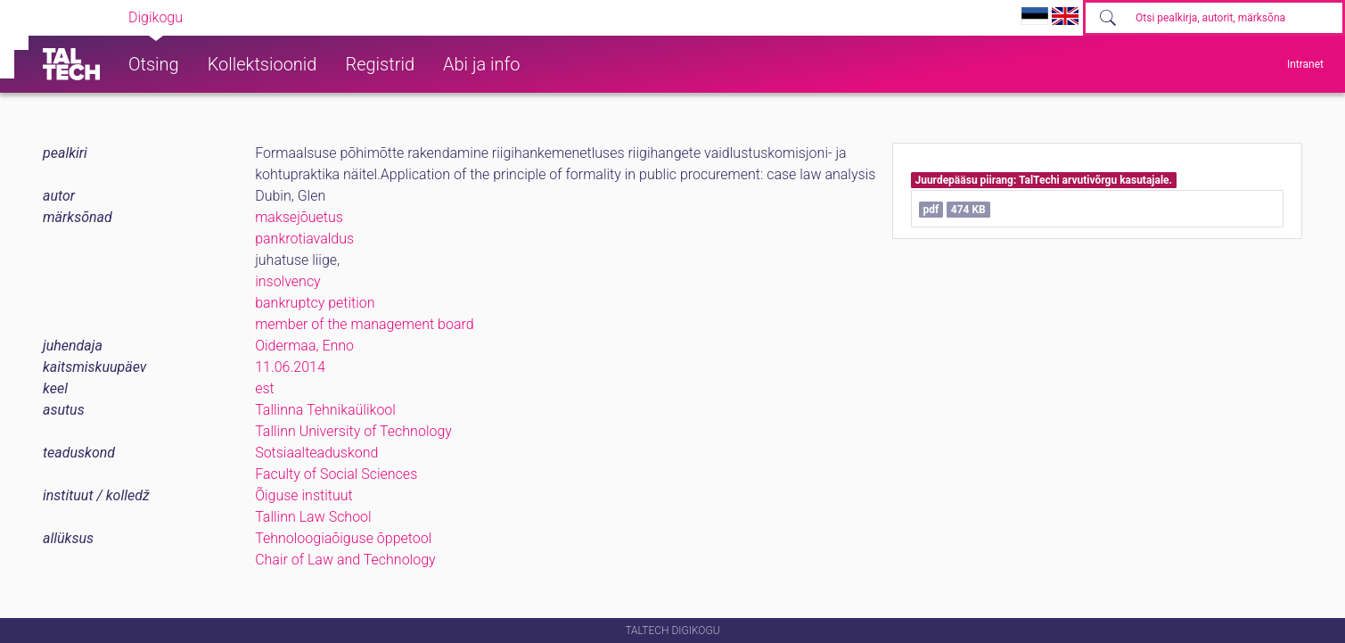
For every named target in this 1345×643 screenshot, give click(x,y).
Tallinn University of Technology (353, 431)
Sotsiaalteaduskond (316, 452)
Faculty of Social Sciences (336, 474)
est (265, 388)
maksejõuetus (299, 217)
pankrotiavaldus (304, 238)
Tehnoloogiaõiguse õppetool (343, 538)
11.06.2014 (290, 367)
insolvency (288, 281)
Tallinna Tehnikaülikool (325, 409)
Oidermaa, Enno (304, 345)
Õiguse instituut (303, 495)
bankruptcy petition (314, 302)
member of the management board (364, 324)
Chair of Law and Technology (345, 559)
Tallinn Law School (313, 516)
